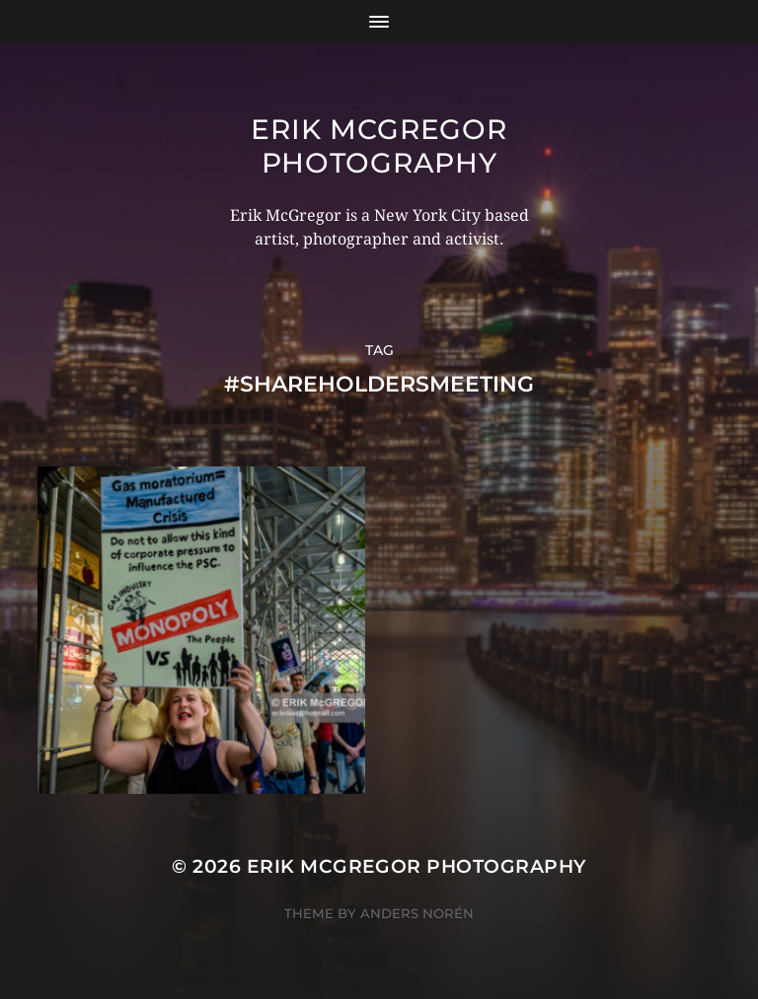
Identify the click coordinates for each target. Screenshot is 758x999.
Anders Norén (417, 913)
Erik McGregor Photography (378, 145)
